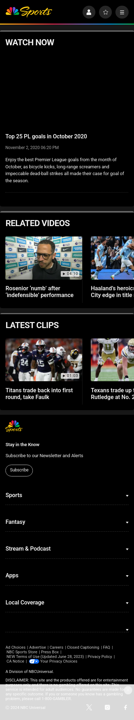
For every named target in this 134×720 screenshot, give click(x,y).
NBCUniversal (41, 671)
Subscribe (19, 470)
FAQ (106, 647)
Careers (56, 647)
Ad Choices (15, 647)
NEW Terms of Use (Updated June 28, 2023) (45, 656)
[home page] (28, 12)
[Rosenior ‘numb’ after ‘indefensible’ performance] (43, 258)
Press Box (50, 652)
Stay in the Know (22, 444)
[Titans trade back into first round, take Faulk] (43, 360)
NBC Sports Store (21, 652)
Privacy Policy (100, 656)
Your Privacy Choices (59, 661)
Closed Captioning (83, 647)
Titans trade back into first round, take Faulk (39, 393)
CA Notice (15, 661)
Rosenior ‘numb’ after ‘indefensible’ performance (39, 291)
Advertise (37, 647)
